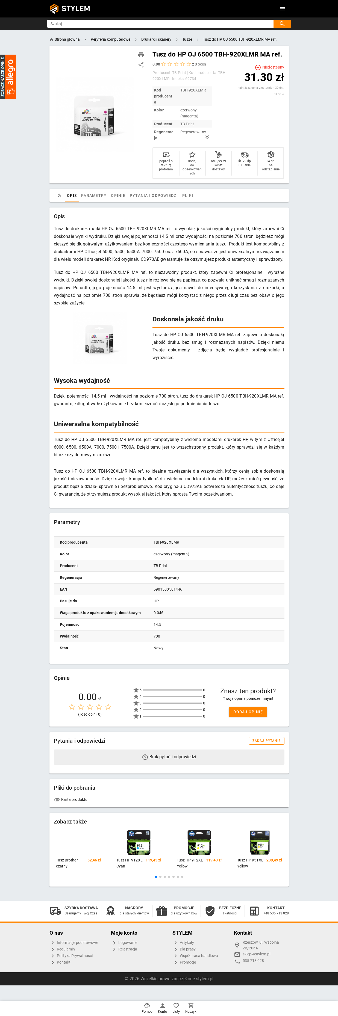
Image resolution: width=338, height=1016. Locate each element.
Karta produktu (71, 799)
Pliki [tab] (187, 195)
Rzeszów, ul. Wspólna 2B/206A (261, 945)
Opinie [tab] (118, 195)
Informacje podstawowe (73, 943)
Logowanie (124, 943)
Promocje (184, 962)
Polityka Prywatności (71, 956)
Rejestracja (124, 949)
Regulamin (62, 949)
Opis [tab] (72, 195)
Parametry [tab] (94, 195)
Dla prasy (184, 949)
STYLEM (76, 9)
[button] (156, 877)
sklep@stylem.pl (256, 954)
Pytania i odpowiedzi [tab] (154, 195)
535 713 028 (253, 960)
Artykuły (183, 943)
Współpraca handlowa (195, 956)
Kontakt (59, 962)
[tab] (59, 195)
